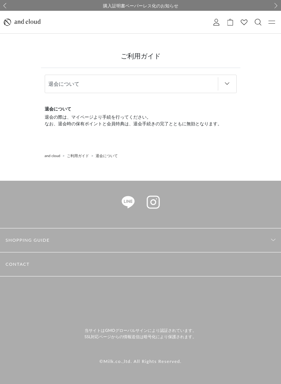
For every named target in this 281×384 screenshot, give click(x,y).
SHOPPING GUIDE (28, 240)
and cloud (53, 155)
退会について (107, 155)
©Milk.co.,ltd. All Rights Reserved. (140, 361)
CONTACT (18, 264)
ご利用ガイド (78, 155)
